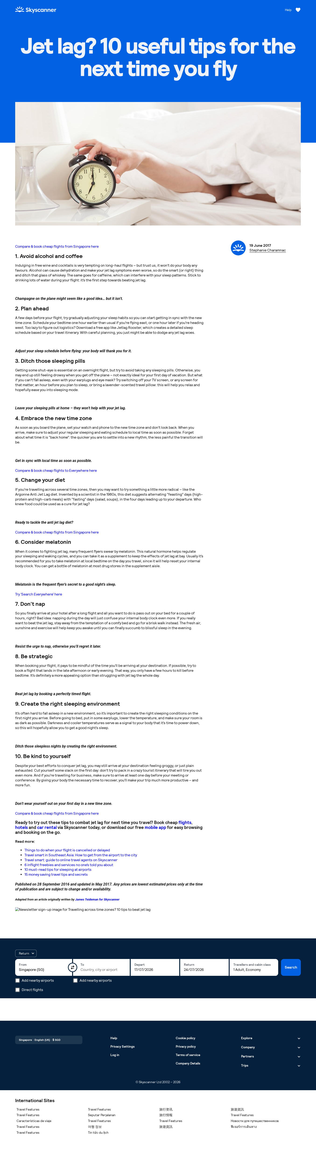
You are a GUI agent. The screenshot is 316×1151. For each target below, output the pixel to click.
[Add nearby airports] (17, 980)
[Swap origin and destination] (72, 967)
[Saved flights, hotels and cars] (298, 10)
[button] (26, 953)
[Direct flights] (17, 990)
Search (291, 967)
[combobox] (43, 970)
